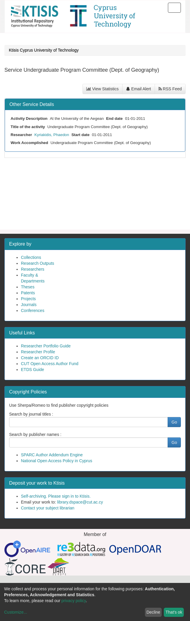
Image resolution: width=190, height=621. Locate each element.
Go (174, 422)
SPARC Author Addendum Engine (52, 454)
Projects (28, 298)
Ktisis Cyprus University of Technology (44, 50)
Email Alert (138, 88)
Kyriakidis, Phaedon (51, 135)
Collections (31, 257)
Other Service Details (31, 104)
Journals (29, 304)
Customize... (15, 612)
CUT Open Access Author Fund (49, 363)
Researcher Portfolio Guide (46, 346)
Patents (28, 292)
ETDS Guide (32, 369)
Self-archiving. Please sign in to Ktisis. (56, 496)
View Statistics (102, 88)
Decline (153, 612)
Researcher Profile (38, 351)
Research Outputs (37, 263)
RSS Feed (170, 88)
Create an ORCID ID (40, 357)
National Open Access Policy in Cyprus (56, 460)
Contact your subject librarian (47, 508)
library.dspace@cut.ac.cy (80, 502)
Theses (27, 287)
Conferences (32, 310)
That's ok (174, 612)
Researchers (32, 269)
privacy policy (74, 600)
